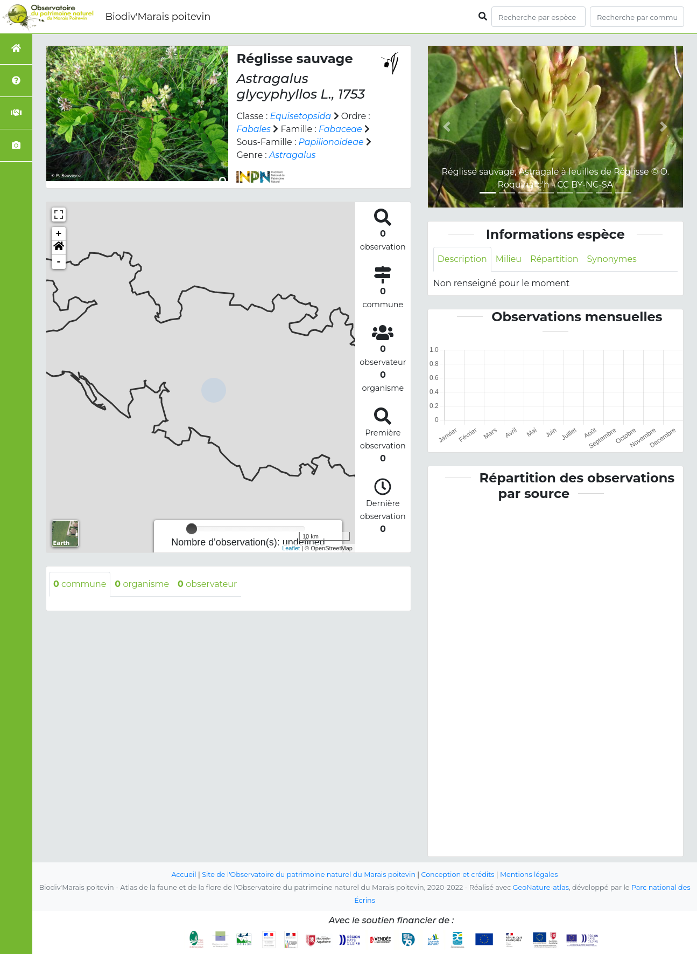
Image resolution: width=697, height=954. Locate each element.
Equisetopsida (301, 116)
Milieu (509, 259)
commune (80, 584)
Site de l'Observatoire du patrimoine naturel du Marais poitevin (308, 874)
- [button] (59, 261)
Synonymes (613, 259)
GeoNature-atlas (540, 887)
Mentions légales (530, 874)
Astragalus (292, 155)
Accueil (182, 874)
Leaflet (291, 548)
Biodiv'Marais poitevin (157, 17)
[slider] (191, 528)
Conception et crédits (458, 874)
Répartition (555, 259)
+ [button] (59, 233)
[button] (59, 248)
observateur (208, 584)
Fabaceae (341, 129)
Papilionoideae (331, 142)
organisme (142, 584)
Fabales (253, 129)
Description (463, 259)
